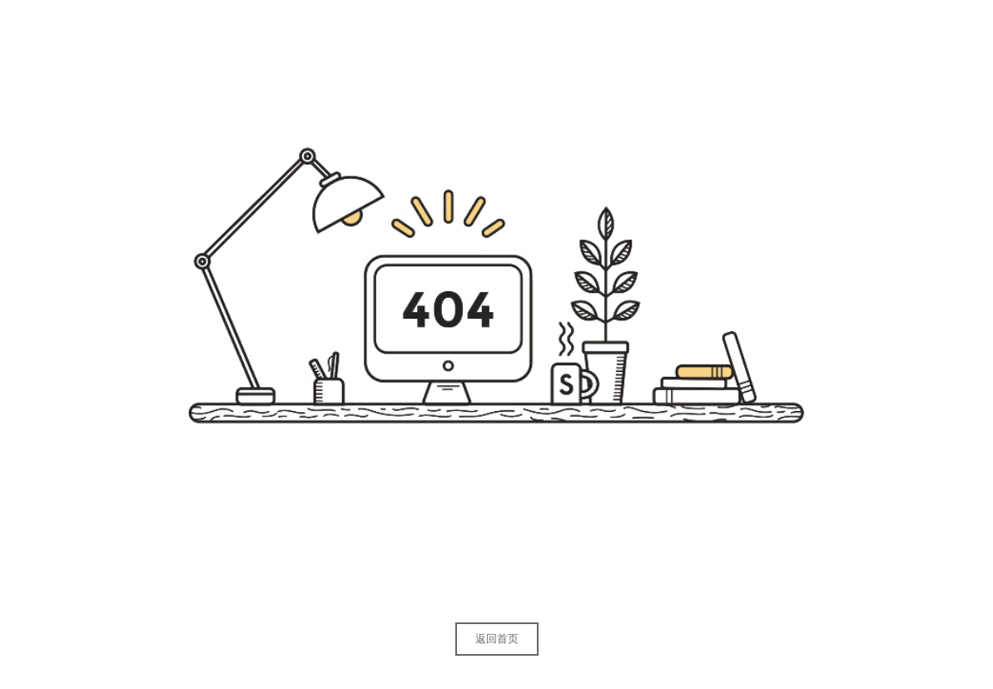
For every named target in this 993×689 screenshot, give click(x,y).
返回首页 (497, 638)
